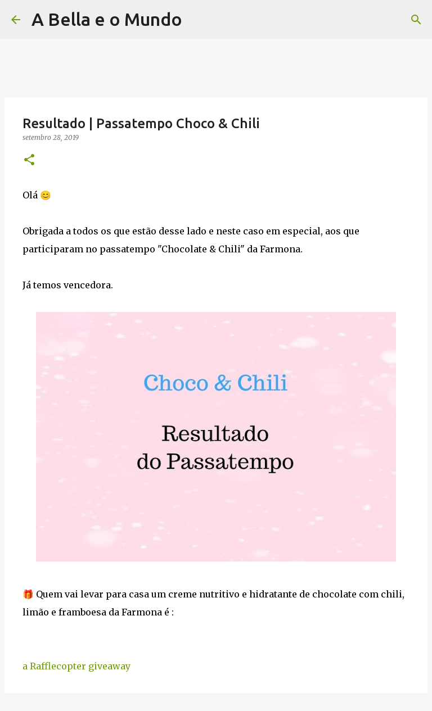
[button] (29, 160)
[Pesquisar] (198, 19)
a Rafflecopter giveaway (76, 666)
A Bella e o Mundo (107, 19)
